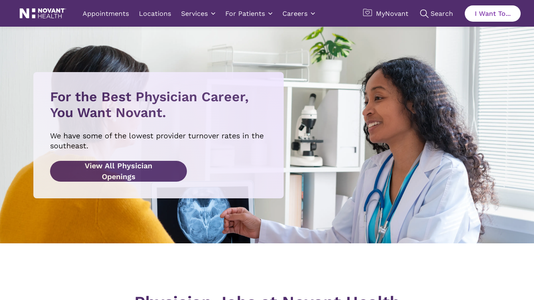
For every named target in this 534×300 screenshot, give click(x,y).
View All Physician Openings (118, 171)
